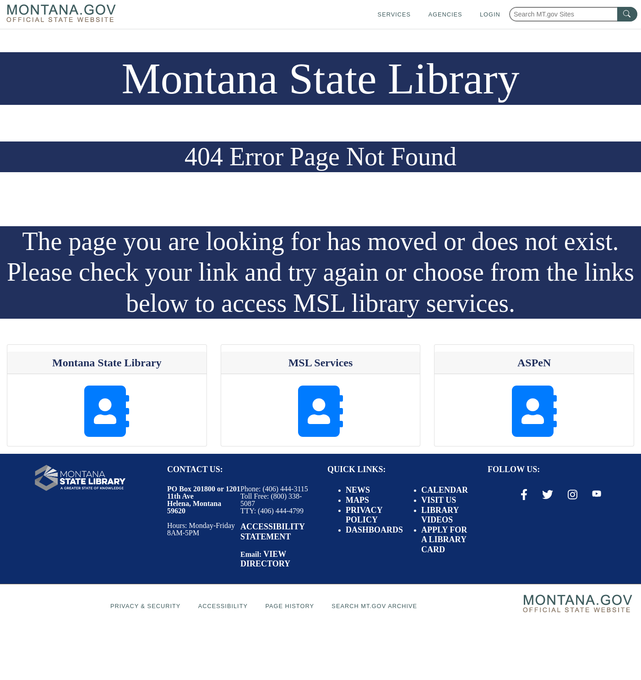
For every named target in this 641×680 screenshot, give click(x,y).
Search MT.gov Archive (374, 606)
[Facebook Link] (524, 494)
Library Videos (440, 515)
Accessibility (223, 606)
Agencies (445, 14)
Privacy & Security (145, 606)
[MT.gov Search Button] (627, 14)
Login (490, 14)
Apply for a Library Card (444, 539)
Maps (357, 500)
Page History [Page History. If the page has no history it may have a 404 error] (289, 606)
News (358, 490)
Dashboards (374, 529)
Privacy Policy (364, 515)
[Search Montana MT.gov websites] (573, 14)
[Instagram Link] (572, 494)
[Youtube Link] (596, 494)
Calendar (444, 490)
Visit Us (438, 500)
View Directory (265, 559)
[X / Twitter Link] (547, 494)
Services (394, 14)
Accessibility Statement (272, 531)
